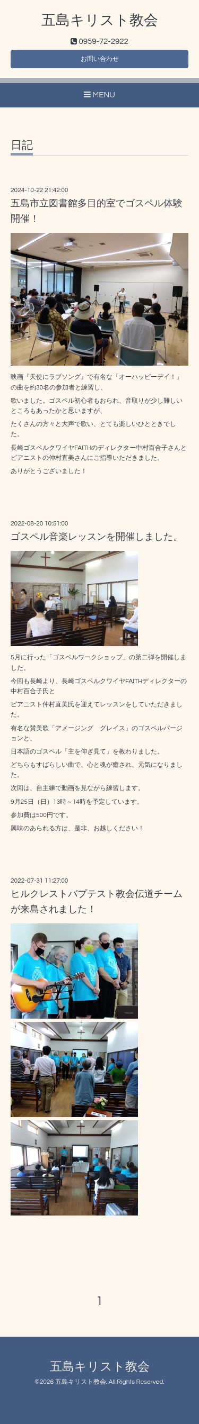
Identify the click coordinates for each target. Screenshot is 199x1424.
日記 (22, 145)
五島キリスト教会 (99, 20)
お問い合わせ (100, 59)
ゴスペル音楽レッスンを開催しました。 (97, 537)
